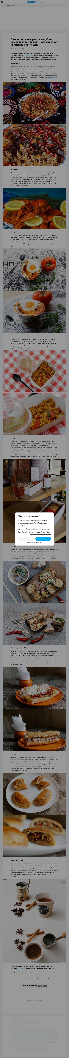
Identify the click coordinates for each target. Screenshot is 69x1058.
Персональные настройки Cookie (34, 542)
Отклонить (26, 539)
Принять (43, 539)
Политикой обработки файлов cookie (40, 534)
